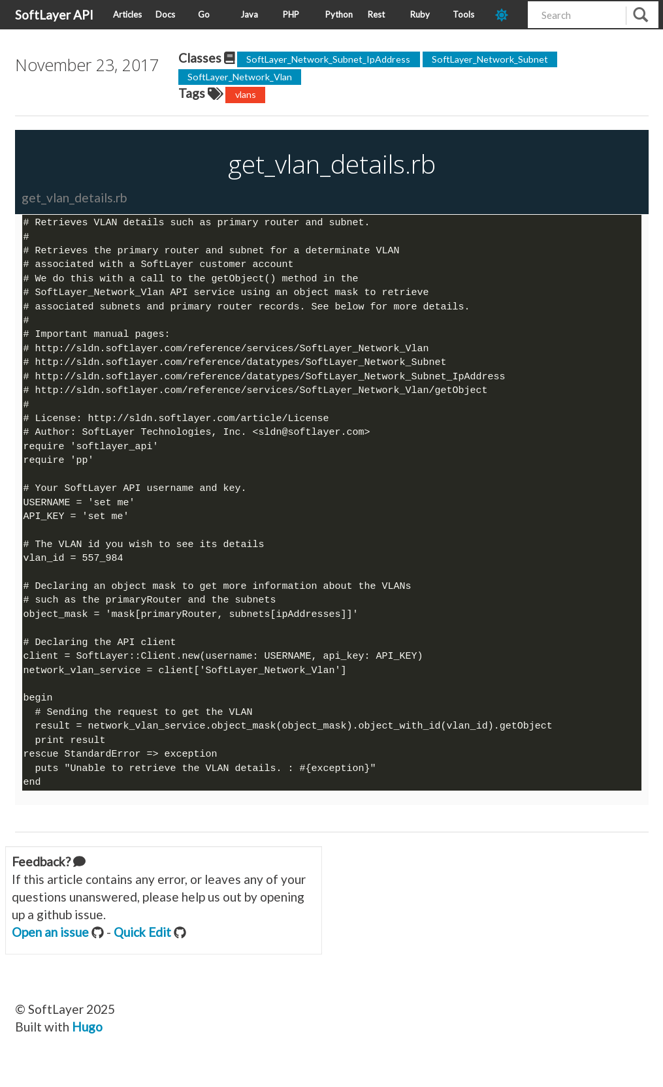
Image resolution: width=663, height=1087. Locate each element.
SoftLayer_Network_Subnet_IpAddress (328, 59)
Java (249, 14)
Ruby (420, 14)
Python (339, 14)
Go (204, 14)
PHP (291, 14)
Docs (165, 14)
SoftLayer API (54, 14)
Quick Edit (142, 947)
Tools (463, 14)
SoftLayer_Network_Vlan (239, 76)
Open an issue (50, 947)
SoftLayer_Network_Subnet (490, 59)
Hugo (87, 1042)
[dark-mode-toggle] (506, 14)
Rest (376, 14)
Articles (127, 14)
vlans (245, 94)
